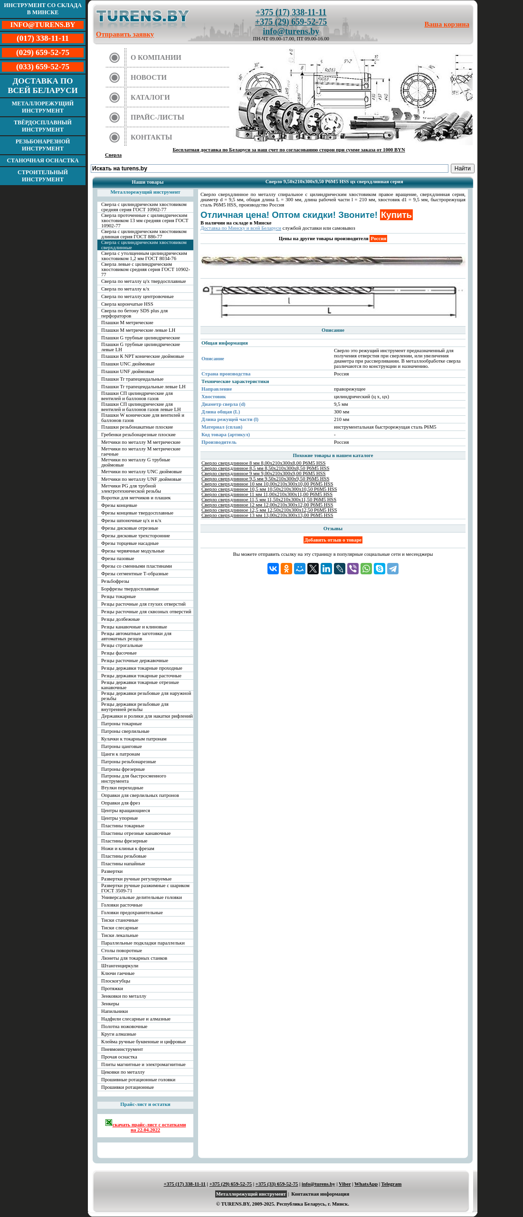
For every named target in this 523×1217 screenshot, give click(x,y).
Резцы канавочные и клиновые (134, 626)
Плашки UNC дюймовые (128, 363)
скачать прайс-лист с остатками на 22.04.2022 (145, 1126)
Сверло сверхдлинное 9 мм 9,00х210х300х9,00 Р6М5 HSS (263, 473)
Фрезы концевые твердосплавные (137, 512)
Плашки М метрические (127, 322)
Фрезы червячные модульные (132, 550)
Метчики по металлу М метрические (141, 442)
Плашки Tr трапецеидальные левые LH (143, 386)
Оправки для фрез (120, 802)
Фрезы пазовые (117, 558)
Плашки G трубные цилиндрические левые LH (140, 347)
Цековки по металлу (123, 1072)
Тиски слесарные (119, 927)
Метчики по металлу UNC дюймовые (141, 471)
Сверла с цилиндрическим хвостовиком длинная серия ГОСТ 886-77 (144, 234)
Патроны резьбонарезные (128, 761)
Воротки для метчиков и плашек (136, 497)
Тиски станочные (119, 920)
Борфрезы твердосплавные (130, 588)
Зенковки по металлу (123, 996)
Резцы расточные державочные (134, 660)
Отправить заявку (125, 34)
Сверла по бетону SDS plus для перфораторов (134, 313)
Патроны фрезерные (123, 769)
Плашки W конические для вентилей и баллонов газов (142, 417)
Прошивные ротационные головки (138, 1079)
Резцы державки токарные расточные (141, 675)
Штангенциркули (119, 965)
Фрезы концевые (119, 505)
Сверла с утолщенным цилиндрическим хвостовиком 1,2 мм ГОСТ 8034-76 (144, 256)
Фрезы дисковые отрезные (129, 528)
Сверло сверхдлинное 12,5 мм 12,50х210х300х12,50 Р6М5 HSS (269, 510)
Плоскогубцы (115, 980)
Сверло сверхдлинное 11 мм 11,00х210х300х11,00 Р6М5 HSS (267, 494)
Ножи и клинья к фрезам (127, 848)
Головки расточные (122, 905)
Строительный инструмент (43, 176)
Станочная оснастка (42, 160)
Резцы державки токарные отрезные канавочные (140, 685)
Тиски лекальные (119, 935)
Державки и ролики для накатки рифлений (147, 716)
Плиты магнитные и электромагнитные (143, 1064)
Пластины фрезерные (124, 840)
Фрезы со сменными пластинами (136, 566)
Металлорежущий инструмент (43, 107)
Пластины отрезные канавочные (136, 833)
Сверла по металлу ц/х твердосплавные (143, 281)
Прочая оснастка (119, 1056)
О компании (156, 57)
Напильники (114, 1011)
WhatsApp (366, 1184)
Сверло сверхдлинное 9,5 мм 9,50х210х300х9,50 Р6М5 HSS (265, 478)
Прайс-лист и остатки (145, 1104)
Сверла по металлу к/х (125, 288)
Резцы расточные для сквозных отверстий (146, 611)
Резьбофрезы (115, 581)
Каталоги (150, 97)
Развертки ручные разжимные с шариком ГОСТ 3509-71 (145, 888)
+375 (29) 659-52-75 (291, 22)
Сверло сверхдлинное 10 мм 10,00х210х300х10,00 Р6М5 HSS (267, 484)
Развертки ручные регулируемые (136, 878)
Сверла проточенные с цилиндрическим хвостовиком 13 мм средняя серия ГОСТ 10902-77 (145, 220)
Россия (378, 238)
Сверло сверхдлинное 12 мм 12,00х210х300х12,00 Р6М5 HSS (267, 504)
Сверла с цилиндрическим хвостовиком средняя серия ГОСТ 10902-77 (144, 207)
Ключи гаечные (117, 973)
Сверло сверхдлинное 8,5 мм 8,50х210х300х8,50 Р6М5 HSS (265, 468)
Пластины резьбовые (123, 856)
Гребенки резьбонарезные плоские (138, 434)
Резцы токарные (118, 596)
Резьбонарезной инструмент (43, 145)
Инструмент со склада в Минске (43, 9)
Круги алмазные (118, 1034)
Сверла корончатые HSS (127, 304)
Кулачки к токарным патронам (134, 738)
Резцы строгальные (122, 645)
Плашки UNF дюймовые (127, 371)
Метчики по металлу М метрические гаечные (141, 451)
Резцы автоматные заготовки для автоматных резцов (136, 636)
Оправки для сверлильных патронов (140, 795)
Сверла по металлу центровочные (137, 296)
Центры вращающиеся (125, 810)
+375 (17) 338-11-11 (291, 12)
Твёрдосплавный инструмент (43, 126)
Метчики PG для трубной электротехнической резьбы (131, 488)
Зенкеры (110, 1003)
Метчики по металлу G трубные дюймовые (135, 462)
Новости (149, 77)
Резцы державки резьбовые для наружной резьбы (146, 696)
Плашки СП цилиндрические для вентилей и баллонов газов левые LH (141, 407)
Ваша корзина (447, 24)
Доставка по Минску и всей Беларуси (240, 228)
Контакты (151, 137)
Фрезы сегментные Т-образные (134, 573)
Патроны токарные (121, 723)
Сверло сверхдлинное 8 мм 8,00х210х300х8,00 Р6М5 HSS (263, 463)
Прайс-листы (157, 117)
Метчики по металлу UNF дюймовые (141, 479)
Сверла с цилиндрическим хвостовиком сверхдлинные (144, 245)
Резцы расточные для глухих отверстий (143, 604)
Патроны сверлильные (125, 731)
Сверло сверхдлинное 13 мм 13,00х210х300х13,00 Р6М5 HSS (267, 515)
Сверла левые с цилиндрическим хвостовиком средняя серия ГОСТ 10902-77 (145, 269)
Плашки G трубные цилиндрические (140, 337)
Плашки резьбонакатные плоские (137, 427)
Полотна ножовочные (124, 1026)
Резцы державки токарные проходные (141, 668)
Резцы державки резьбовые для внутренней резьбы (135, 707)
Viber (345, 1184)
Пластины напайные (123, 863)
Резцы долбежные (120, 619)
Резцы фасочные (119, 652)
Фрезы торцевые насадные (130, 543)
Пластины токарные (122, 825)
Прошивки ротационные (127, 1087)
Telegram (391, 1184)
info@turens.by (291, 31)
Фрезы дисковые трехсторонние (135, 535)
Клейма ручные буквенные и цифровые (143, 1041)
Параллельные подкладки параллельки (143, 943)
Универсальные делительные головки (141, 897)
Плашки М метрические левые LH (138, 330)
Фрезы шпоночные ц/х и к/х (131, 520)
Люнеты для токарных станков (134, 958)
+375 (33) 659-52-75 (277, 1184)
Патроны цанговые (121, 746)
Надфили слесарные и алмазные (136, 1018)
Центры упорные (119, 818)
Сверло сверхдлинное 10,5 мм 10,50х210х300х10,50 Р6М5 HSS (269, 489)
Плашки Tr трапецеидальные (132, 379)
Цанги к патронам (120, 754)
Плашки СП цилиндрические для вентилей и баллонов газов (137, 396)
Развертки (112, 871)
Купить (396, 215)
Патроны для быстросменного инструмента (133, 778)
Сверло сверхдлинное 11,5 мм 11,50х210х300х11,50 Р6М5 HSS (268, 499)
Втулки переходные (122, 787)
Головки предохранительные (132, 912)
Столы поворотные (121, 950)
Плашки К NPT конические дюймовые (142, 356)
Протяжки (112, 988)
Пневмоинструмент (122, 1049)
